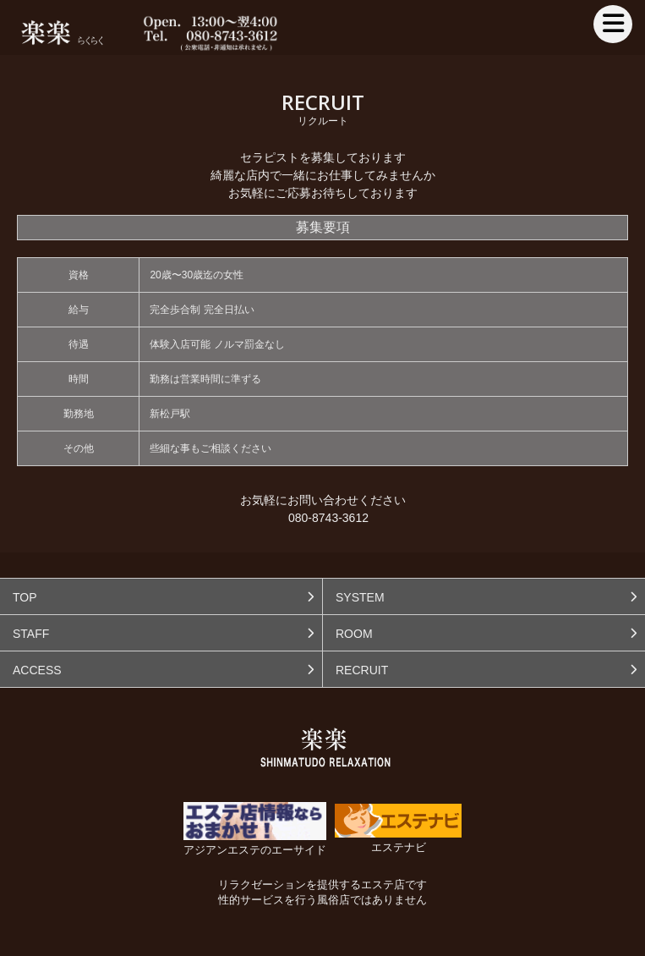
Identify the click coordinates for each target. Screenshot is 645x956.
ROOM (354, 633)
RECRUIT (362, 670)
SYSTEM (360, 597)
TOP (25, 597)
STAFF (31, 633)
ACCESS (37, 670)
